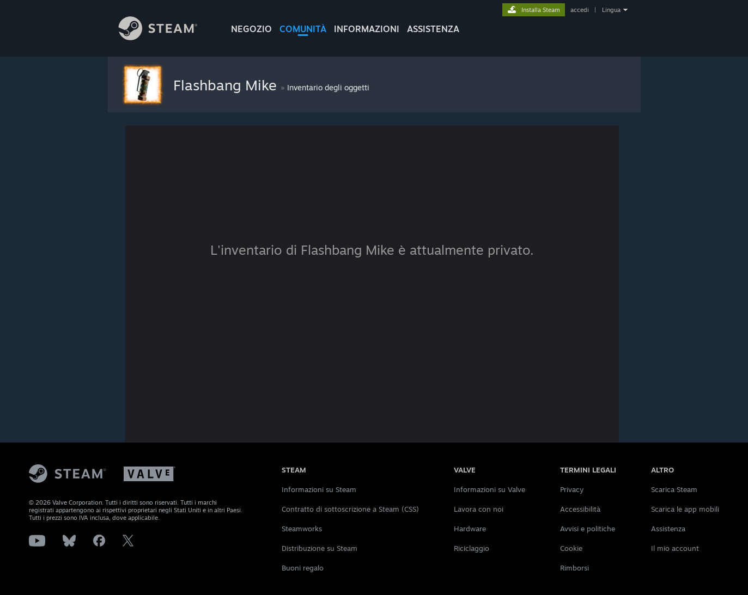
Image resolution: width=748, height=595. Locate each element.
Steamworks (302, 528)
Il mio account (675, 548)
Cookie (571, 548)
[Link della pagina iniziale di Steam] (166, 37)
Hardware (470, 528)
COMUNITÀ (302, 28)
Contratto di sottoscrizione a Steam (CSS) (350, 509)
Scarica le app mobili (685, 509)
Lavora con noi (478, 509)
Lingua (611, 10)
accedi (579, 10)
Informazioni (366, 28)
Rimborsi (574, 567)
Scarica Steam (674, 489)
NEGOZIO (251, 28)
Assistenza (668, 528)
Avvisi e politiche (587, 528)
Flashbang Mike (227, 85)
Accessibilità (580, 509)
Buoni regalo (303, 567)
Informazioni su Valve (489, 489)
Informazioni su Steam (319, 489)
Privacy (571, 489)
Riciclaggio (471, 548)
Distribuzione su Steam (319, 548)
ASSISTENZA (433, 28)
